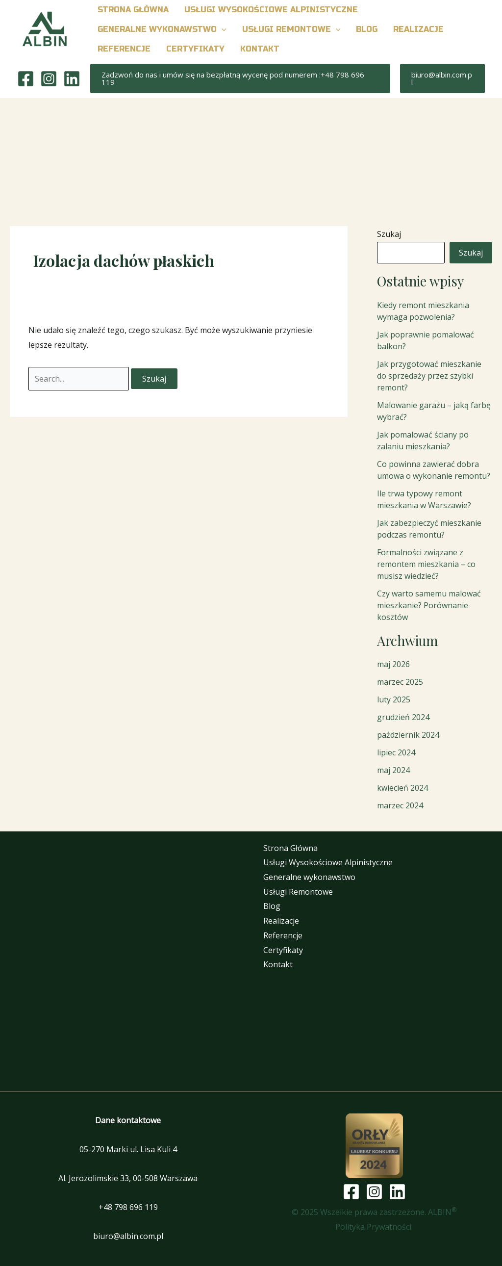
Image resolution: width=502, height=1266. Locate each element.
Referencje (282, 935)
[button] (221, 29)
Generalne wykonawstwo (309, 877)
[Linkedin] (71, 78)
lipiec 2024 (396, 752)
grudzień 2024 (403, 717)
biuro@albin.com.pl (128, 1236)
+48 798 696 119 (128, 1207)
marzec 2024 (400, 805)
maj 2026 (393, 664)
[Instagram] (48, 78)
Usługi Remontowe (298, 891)
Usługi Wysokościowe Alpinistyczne (328, 862)
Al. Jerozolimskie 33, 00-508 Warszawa (128, 1178)
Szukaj (389, 234)
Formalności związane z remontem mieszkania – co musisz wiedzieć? (426, 564)
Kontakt (278, 964)
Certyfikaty (283, 950)
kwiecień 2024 (402, 787)
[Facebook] (25, 78)
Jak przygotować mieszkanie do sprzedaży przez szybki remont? (429, 376)
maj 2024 (393, 770)
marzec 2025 (400, 681)
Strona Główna (290, 848)
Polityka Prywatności (374, 1226)
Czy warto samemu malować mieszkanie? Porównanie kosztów (429, 605)
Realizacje (281, 920)
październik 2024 (408, 734)
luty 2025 (393, 699)
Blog (271, 906)
